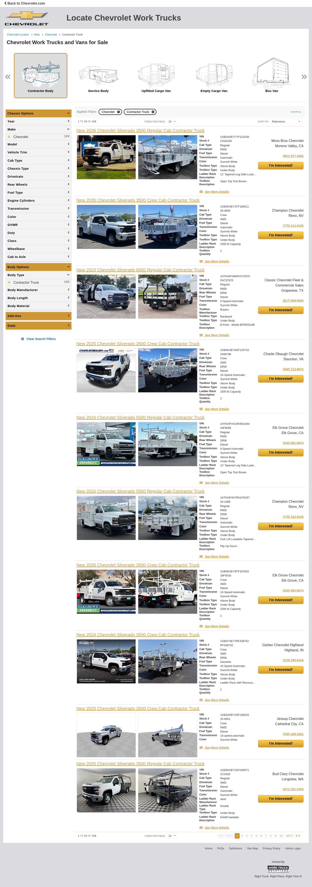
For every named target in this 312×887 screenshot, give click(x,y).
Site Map (252, 848)
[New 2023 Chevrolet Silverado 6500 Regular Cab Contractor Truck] (140, 269)
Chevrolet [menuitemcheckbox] (20, 137)
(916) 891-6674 (293, 443)
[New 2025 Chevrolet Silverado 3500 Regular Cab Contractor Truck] (140, 763)
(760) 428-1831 (293, 734)
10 (281, 835)
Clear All (296, 112)
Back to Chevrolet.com (24, 3)
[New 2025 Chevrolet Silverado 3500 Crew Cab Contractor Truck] (138, 343)
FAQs (220, 848)
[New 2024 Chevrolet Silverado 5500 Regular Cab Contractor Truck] (140, 417)
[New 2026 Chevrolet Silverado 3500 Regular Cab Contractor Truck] (140, 130)
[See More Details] (214, 191)
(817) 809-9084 (293, 300)
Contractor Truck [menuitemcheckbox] (25, 282)
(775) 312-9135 (293, 225)
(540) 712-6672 (293, 369)
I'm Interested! (281, 165)
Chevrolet (108, 112)
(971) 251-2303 (293, 789)
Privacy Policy (271, 848)
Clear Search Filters (38, 339)
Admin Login (293, 848)
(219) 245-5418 (293, 660)
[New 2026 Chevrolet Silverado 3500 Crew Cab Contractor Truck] (138, 200)
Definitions (235, 848)
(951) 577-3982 (293, 156)
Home (209, 848)
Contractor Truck (138, 112)
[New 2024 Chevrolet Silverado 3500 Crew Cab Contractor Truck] (138, 634)
